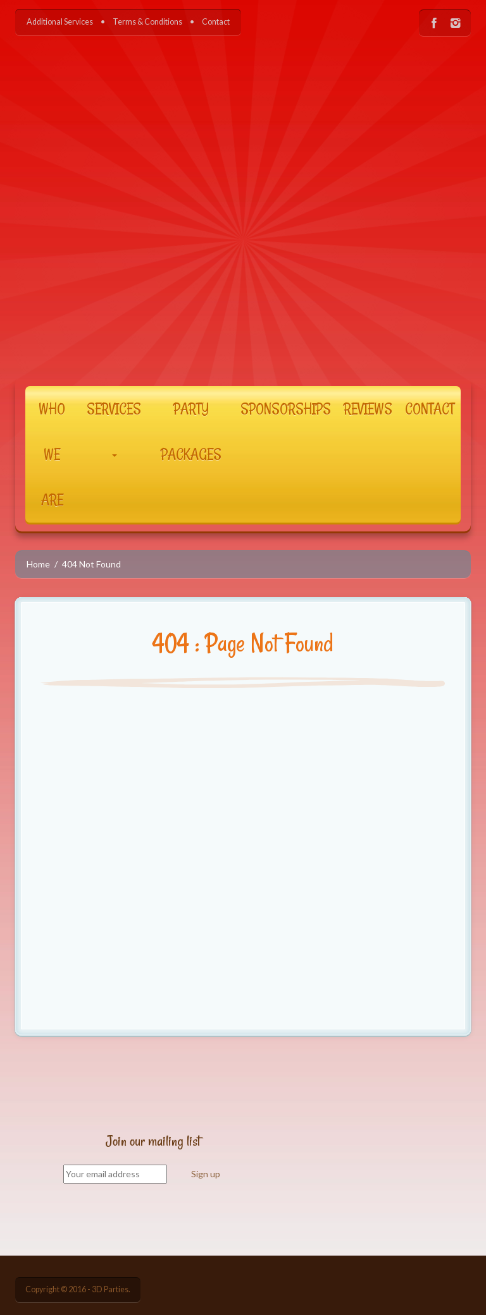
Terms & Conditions (147, 22)
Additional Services (60, 22)
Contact (216, 22)
